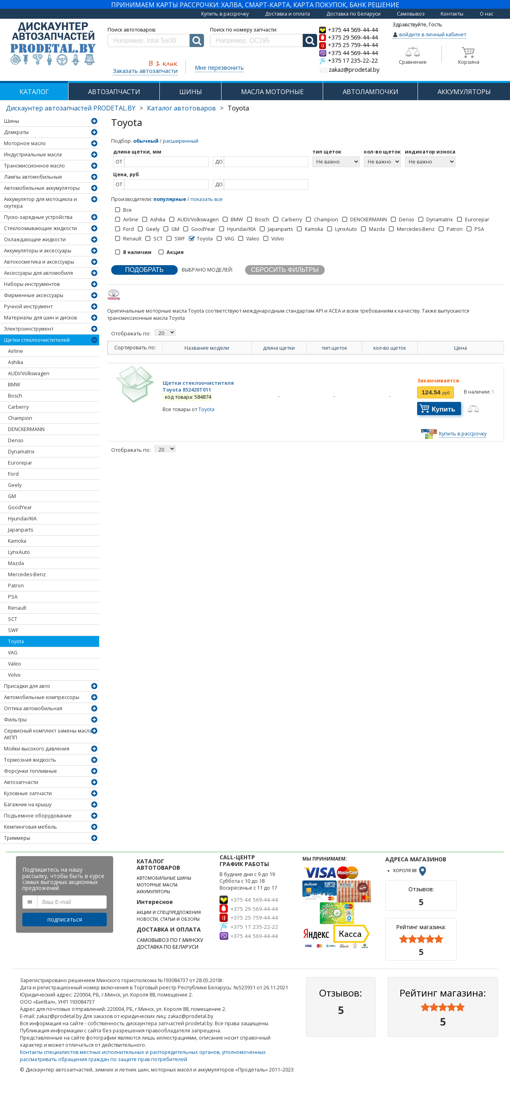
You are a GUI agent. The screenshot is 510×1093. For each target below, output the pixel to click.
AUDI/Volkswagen (28, 373)
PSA (13, 596)
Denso (16, 440)
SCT (12, 619)
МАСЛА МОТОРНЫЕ (272, 91)
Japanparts (20, 529)
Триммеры (17, 838)
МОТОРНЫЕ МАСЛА (157, 885)
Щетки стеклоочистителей (37, 340)
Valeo (14, 663)
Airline (15, 351)
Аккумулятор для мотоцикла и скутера (40, 202)
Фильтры (15, 719)
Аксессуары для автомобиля (38, 273)
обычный (146, 141)
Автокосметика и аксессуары (39, 261)
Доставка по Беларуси (353, 13)
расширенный (180, 141)
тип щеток (334, 348)
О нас (486, 13)
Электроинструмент (28, 328)
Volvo (14, 675)
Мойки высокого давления (36, 748)
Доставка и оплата (287, 13)
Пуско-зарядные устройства (38, 217)
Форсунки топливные (30, 771)
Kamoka (17, 541)
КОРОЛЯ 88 (410, 870)
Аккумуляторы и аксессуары (37, 250)
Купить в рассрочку (225, 13)
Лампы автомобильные (33, 176)
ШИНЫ (190, 91)
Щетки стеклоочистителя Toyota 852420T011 (198, 386)
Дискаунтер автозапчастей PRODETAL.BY (70, 108)
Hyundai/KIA (22, 518)
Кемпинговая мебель (30, 826)
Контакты (452, 13)
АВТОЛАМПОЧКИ (370, 91)
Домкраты (16, 132)
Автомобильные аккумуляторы (42, 188)
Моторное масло (25, 143)
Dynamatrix (21, 451)
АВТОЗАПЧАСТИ (114, 91)
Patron (16, 585)
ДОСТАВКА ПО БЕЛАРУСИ (167, 946)
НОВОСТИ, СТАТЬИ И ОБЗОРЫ (168, 919)
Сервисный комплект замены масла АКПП (48, 734)
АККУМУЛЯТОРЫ (464, 91)
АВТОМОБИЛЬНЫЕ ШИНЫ (164, 878)
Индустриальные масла (33, 154)
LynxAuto (19, 552)
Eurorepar (20, 462)
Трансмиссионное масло (34, 165)
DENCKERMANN (26, 429)
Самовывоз (411, 13)
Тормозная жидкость (30, 759)
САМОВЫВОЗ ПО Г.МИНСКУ (170, 940)
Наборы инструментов (32, 284)
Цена (460, 348)
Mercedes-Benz (27, 574)
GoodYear (20, 507)
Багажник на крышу (27, 804)
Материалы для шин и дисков (40, 317)
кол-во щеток (389, 348)
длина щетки (279, 348)
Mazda (16, 563)
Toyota (16, 641)
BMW (14, 384)
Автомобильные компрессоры (41, 697)
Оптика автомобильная (33, 708)
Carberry (18, 407)
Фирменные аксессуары (33, 295)
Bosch (15, 395)
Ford (13, 474)
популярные (169, 199)
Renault (17, 608)
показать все (206, 199)
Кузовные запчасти (28, 793)
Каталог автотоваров (181, 108)
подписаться (64, 919)
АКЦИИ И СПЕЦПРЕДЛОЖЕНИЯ (169, 912)
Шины (11, 121)
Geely (15, 485)
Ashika (15, 362)
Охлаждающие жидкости (35, 239)
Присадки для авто (27, 686)
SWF (13, 630)
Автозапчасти (21, 782)
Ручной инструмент (28, 306)
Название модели (206, 348)
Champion (20, 418)
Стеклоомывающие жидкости (40, 228)
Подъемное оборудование (38, 815)
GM (12, 496)
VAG (13, 652)
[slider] (421, 939)
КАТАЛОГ (34, 91)
